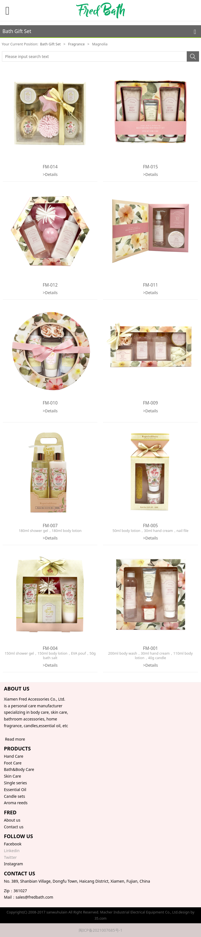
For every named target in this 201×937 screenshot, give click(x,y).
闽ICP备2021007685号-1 (101, 930)
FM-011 (150, 285)
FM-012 (50, 285)
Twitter (10, 857)
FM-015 (150, 167)
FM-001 (150, 648)
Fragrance (76, 44)
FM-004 (50, 648)
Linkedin (12, 850)
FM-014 (50, 167)
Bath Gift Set (50, 44)
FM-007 (50, 526)
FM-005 (150, 526)
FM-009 (150, 403)
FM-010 (50, 403)
